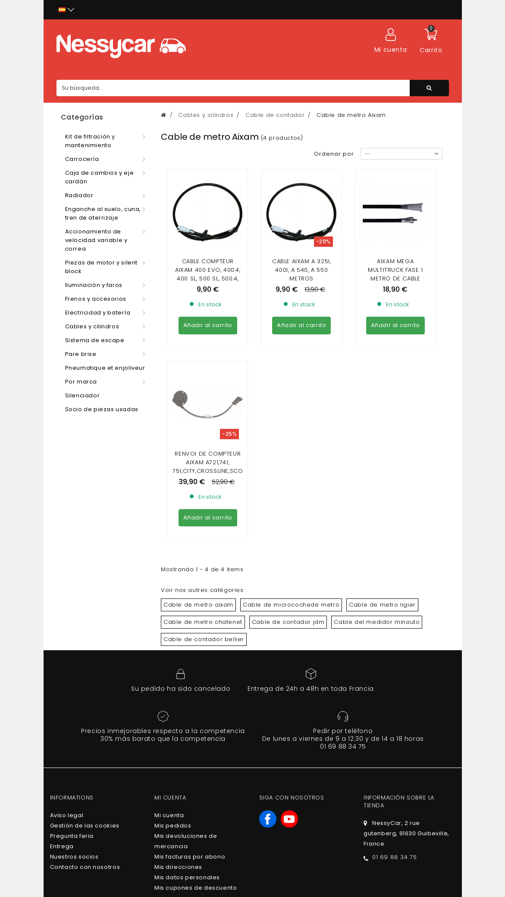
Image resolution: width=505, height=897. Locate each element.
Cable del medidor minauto (377, 543)
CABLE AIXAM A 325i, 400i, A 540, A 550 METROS (301, 270)
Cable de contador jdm (288, 543)
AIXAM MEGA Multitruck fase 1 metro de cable (395, 270)
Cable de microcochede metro (291, 526)
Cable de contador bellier (203, 561)
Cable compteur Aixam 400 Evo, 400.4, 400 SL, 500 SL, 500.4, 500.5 (208, 274)
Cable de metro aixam (198, 526)
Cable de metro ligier (382, 526)
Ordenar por (334, 154)
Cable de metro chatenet (202, 543)
